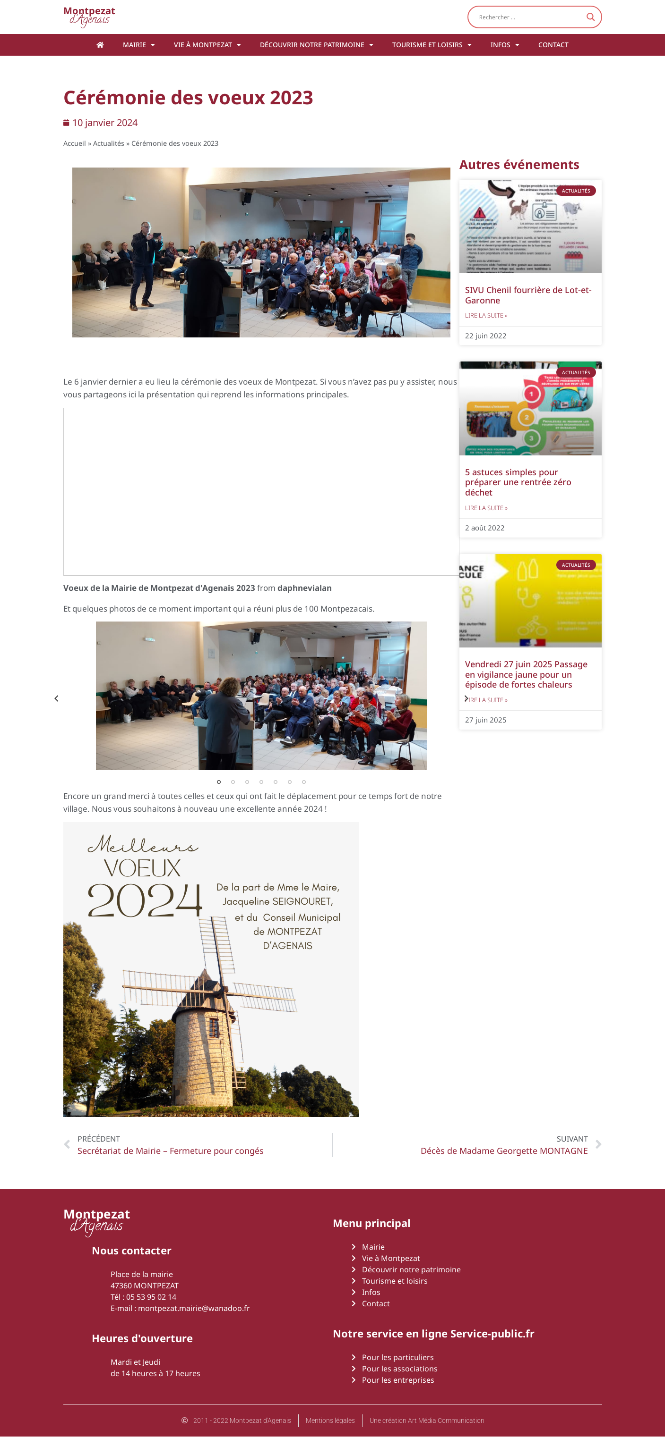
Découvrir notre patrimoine (316, 45)
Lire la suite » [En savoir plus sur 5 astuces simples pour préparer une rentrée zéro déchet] (486, 508)
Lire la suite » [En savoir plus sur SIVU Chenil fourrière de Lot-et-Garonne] (486, 315)
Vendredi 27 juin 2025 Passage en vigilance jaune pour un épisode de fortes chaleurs (526, 674)
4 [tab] (261, 782)
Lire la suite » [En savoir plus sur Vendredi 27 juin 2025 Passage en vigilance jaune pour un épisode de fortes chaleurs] (486, 700)
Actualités (108, 143)
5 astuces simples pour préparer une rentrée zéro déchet (518, 482)
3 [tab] (247, 782)
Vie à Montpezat (207, 45)
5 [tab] (275, 782)
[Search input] (530, 17)
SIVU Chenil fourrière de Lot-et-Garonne (528, 295)
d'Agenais (89, 16)
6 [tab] (289, 782)
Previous (56, 698)
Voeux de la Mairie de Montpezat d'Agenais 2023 (159, 587)
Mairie (139, 45)
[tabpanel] (261, 696)
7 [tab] (304, 782)
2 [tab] (233, 782)
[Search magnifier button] (590, 17)
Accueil (74, 143)
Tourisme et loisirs (432, 45)
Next (466, 698)
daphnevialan (304, 587)
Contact (553, 44)
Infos (505, 45)
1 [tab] (219, 782)
